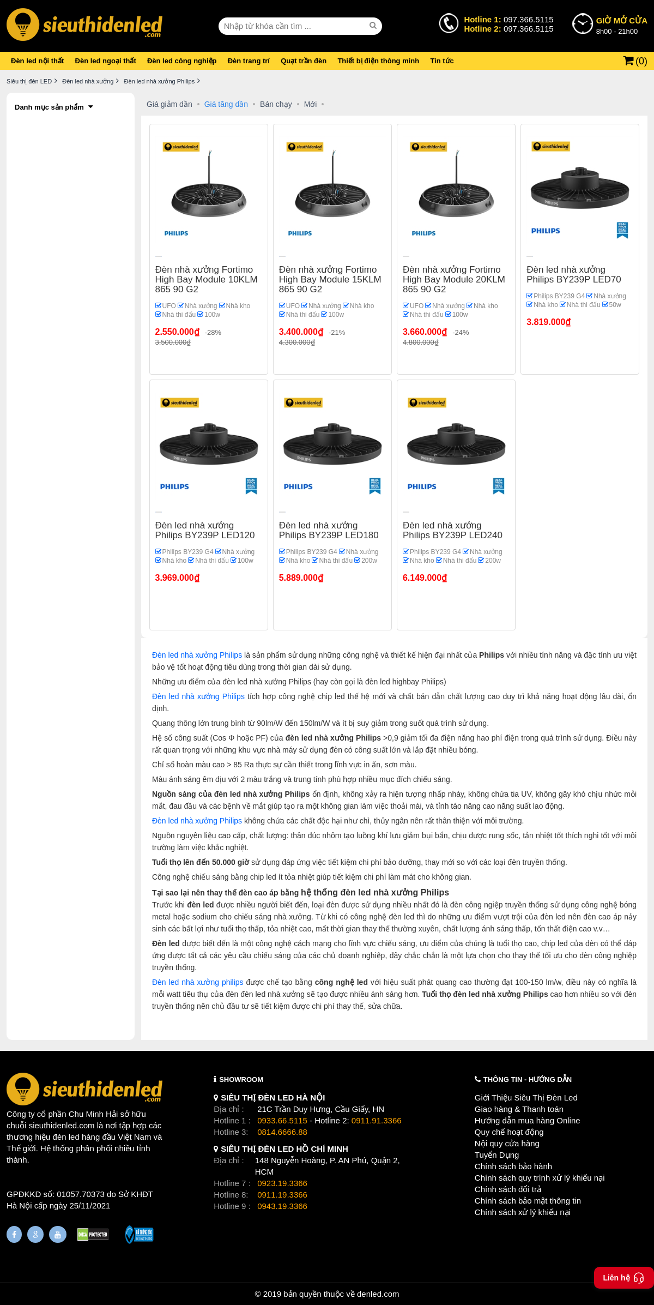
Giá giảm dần (169, 104)
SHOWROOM (241, 1079)
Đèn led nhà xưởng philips (198, 982)
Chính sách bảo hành (513, 1166)
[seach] (374, 25)
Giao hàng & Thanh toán (519, 1109)
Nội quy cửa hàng (507, 1143)
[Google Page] (35, 1234)
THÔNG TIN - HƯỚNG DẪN (527, 1079)
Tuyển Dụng (497, 1154)
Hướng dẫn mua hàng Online (527, 1120)
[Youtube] (57, 1234)
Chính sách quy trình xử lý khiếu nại (540, 1177)
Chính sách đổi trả (508, 1189)
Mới (310, 104)
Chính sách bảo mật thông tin (528, 1200)
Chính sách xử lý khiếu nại (523, 1212)
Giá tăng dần (226, 104)
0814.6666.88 (282, 1131)
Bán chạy (276, 104)
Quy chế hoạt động (509, 1131)
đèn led (66, 1136)
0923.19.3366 (282, 1183)
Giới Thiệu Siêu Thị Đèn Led (526, 1097)
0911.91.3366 (377, 1120)
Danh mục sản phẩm (49, 107)
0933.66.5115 (282, 1120)
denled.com (378, 1293)
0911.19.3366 (282, 1194)
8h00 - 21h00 (621, 25)
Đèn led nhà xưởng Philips (197, 655)
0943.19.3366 (282, 1206)
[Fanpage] (14, 1234)
